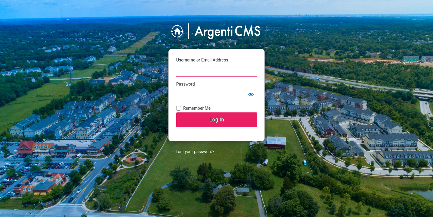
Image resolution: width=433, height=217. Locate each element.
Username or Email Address (202, 60)
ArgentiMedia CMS (216, 31)
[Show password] (251, 94)
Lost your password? (195, 151)
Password (185, 84)
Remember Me (196, 108)
